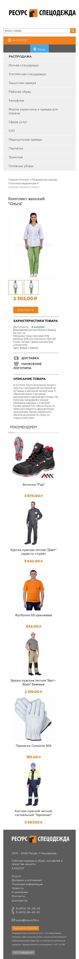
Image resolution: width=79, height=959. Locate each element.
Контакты (18, 896)
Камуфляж (16, 100)
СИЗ (12, 130)
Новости (17, 888)
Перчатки (16, 148)
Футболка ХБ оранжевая (33, 615)
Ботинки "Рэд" (33, 484)
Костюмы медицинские (24, 183)
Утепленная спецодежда (27, 74)
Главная (13, 180)
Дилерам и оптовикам (27, 880)
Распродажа (20, 56)
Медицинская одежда (25, 139)
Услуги (16, 876)
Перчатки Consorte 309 (33, 745)
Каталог (20, 40)
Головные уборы (21, 166)
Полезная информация (27, 884)
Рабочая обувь (20, 91)
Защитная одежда (22, 83)
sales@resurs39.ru (27, 920)
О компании (20, 892)
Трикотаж (16, 157)
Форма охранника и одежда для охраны (33, 111)
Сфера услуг (18, 122)
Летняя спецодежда (24, 65)
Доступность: (21, 327)
